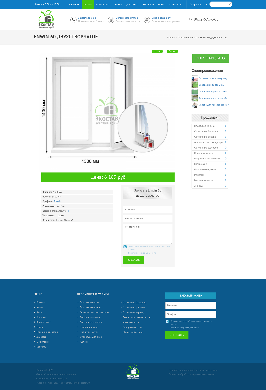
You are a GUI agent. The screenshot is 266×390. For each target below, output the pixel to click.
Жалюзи (210, 186)
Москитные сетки (210, 180)
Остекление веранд (210, 137)
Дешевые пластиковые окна (94, 312)
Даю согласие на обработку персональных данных (149, 248)
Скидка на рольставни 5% (213, 98)
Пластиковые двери (210, 169)
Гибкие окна (210, 164)
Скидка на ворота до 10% (213, 91)
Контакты (41, 346)
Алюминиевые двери (91, 322)
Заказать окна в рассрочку (213, 78)
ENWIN (57, 201)
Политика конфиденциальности (142, 253)
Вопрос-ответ (43, 322)
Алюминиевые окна (90, 317)
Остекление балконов (210, 131)
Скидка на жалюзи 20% (211, 84)
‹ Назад (157, 51)
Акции (39, 307)
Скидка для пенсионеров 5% (214, 104)
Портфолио (103, 4)
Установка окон (131, 322)
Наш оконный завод (47, 332)
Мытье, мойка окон (133, 332)
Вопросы (148, 4)
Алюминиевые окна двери (210, 142)
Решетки (210, 175)
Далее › (172, 51)
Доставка (41, 317)
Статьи (39, 327)
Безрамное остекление (210, 158)
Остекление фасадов (210, 148)
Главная (40, 302)
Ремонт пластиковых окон (136, 317)
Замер (39, 312)
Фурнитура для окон (91, 336)
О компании (42, 341)
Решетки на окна (89, 327)
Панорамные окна (210, 153)
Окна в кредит (210, 58)
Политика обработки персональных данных (192, 374)
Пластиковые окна (210, 126)
